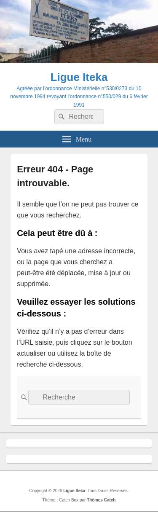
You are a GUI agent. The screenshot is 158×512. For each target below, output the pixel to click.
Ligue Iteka (79, 77)
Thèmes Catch (101, 500)
